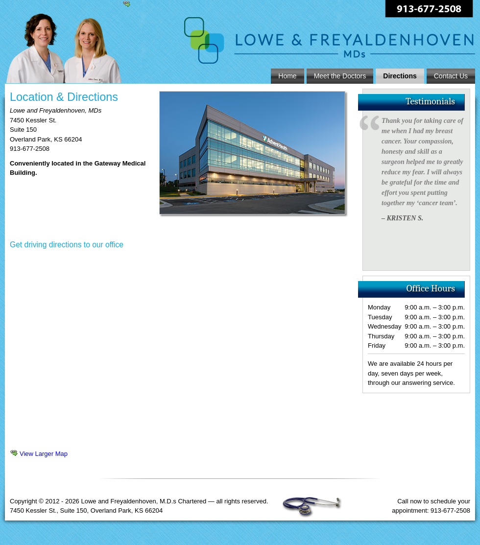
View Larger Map (44, 453)
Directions (399, 76)
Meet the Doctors (340, 76)
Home (287, 76)
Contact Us (451, 76)
